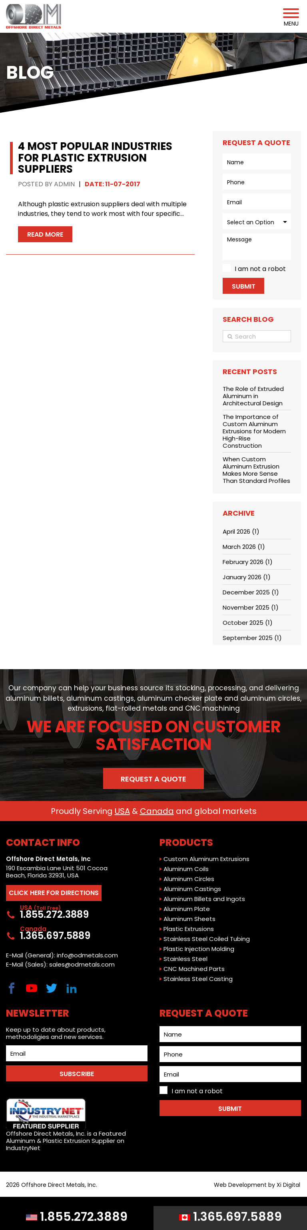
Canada (157, 811)
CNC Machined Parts (194, 969)
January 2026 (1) (247, 577)
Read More (45, 234)
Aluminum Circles (188, 879)
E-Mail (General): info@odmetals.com (62, 955)
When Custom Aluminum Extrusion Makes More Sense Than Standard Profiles (256, 470)
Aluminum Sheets (189, 919)
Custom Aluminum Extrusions (206, 859)
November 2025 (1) (251, 607)
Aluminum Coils (186, 869)
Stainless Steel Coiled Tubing (206, 939)
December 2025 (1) (251, 592)
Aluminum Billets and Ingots (204, 899)
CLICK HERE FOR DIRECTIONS (54, 892)
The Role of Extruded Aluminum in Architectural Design (253, 396)
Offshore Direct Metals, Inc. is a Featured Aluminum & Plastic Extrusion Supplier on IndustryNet (66, 1125)
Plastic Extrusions (188, 929)
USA (122, 811)
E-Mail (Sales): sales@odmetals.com (60, 964)
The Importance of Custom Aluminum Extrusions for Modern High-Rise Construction (254, 431)
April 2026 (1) (241, 531)
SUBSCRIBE (77, 1073)
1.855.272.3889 (77, 1216)
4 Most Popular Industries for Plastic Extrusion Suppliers (95, 157)
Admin (64, 184)
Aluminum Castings (192, 889)
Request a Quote (153, 779)
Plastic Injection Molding (198, 949)
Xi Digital (288, 1185)
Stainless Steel (185, 959)
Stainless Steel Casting (198, 979)
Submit (243, 286)
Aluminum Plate (186, 909)
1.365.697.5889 (230, 1216)
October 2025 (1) (248, 622)
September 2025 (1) (252, 638)
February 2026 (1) (248, 562)
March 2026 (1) (244, 546)
